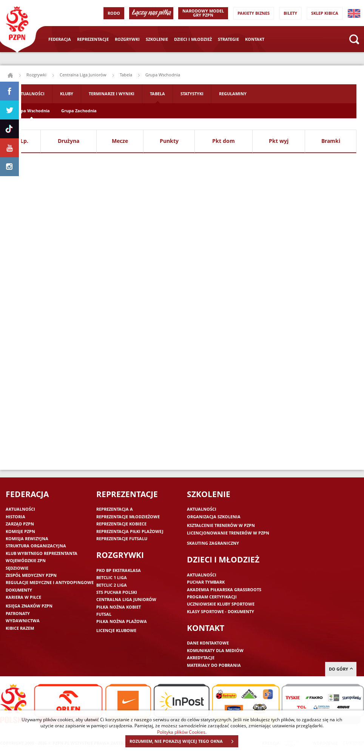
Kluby (66, 93)
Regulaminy (233, 93)
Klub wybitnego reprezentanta (41, 553)
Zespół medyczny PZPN (31, 575)
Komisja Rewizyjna (27, 538)
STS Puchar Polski (116, 592)
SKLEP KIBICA (324, 13)
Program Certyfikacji (212, 597)
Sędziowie (17, 568)
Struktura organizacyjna (36, 545)
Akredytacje (200, 657)
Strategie (228, 39)
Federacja (59, 39)
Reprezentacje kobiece (121, 524)
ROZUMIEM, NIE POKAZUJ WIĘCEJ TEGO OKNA (184, 741)
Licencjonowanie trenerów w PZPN (228, 533)
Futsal (103, 614)
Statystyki (192, 93)
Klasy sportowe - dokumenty (220, 611)
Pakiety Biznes (254, 13)
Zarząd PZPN (20, 524)
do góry (341, 669)
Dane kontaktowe (208, 643)
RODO (114, 13)
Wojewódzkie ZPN (26, 560)
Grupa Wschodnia (31, 110)
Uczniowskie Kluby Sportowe (220, 604)
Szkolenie (157, 39)
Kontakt (254, 39)
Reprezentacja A (114, 509)
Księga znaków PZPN (29, 606)
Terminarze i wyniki (111, 93)
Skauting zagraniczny (213, 543)
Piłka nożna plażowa (121, 621)
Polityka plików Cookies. (182, 732)
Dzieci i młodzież (193, 39)
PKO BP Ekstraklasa (118, 570)
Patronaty (18, 613)
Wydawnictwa (23, 620)
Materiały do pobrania (214, 665)
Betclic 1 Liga (111, 577)
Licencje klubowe (116, 630)
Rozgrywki (127, 39)
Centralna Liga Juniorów (83, 74)
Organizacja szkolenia (214, 516)
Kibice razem (20, 628)
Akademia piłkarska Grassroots (224, 589)
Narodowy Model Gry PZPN (203, 13)
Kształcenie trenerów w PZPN (221, 525)
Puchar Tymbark (206, 582)
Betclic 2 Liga (111, 585)
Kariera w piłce (23, 597)
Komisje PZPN (20, 531)
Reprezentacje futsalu (121, 538)
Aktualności (30, 93)
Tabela (126, 74)
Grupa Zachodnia (79, 110)
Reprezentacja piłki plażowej (129, 531)
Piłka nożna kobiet (118, 607)
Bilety (290, 13)
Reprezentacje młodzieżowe (128, 516)
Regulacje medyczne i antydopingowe (50, 582)
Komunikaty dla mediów (215, 650)
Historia (15, 516)
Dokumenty (19, 590)
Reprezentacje (93, 39)
